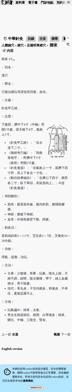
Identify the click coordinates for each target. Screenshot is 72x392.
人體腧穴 (8, 45)
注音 (43, 38)
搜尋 (54, 38)
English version (12, 348)
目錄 (31, 38)
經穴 (20, 45)
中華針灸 (15, 39)
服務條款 (28, 380)
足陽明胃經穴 (36, 45)
